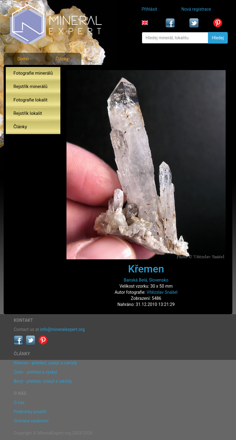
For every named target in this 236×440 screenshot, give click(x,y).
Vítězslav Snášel (162, 292)
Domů (23, 58)
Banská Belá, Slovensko (146, 280)
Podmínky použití (30, 411)
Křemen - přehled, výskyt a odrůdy (45, 362)
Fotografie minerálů (33, 73)
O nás (19, 402)
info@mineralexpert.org (62, 329)
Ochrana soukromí (31, 420)
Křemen (146, 269)
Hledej (218, 37)
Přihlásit (149, 9)
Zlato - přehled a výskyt (35, 372)
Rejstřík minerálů (30, 86)
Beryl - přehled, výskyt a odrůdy (43, 381)
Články (61, 58)
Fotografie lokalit (30, 100)
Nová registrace (196, 9)
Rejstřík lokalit (27, 113)
